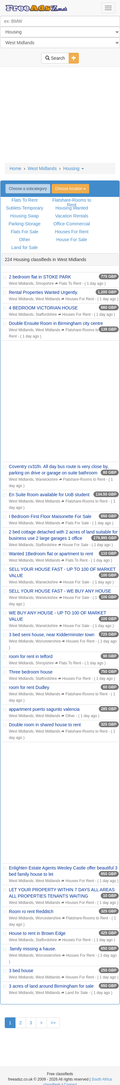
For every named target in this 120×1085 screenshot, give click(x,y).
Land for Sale (24, 247)
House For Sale (71, 239)
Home (15, 168)
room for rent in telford (31, 656)
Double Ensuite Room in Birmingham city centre (56, 323)
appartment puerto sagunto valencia (44, 709)
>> (53, 1022)
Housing (73, 168)
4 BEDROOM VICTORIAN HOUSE (43, 307)
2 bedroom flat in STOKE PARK (40, 276)
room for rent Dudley (29, 687)
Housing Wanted (71, 207)
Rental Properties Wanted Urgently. (43, 292)
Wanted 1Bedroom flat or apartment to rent (51, 553)
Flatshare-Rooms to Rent (71, 202)
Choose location (70, 188)
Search (55, 58)
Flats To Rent (24, 200)
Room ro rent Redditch (31, 911)
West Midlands (42, 168)
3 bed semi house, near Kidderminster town (51, 634)
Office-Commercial (72, 223)
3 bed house (21, 970)
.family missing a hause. (32, 948)
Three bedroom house (31, 671)
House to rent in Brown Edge (37, 933)
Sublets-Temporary (24, 207)
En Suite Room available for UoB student (49, 494)
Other (24, 239)
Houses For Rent (71, 231)
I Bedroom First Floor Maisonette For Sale (50, 516)
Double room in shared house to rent (45, 724)
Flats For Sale (24, 231)
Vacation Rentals (71, 215)
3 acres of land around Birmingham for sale (51, 986)
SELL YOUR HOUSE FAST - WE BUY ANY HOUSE (60, 591)
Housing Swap (24, 215)
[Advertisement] (59, 115)
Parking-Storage (25, 223)
